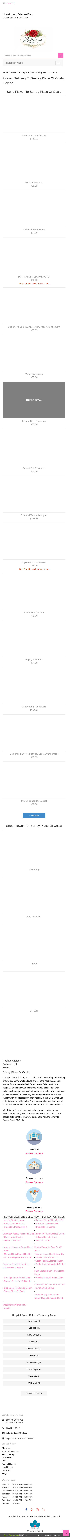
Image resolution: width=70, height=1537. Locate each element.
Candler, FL (34, 1328)
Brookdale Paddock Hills (15, 1227)
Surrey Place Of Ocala (46, 72)
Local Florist (7, 1467)
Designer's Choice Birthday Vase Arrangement (34, 753)
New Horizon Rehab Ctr (46, 1257)
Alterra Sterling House (14, 1220)
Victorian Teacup (34, 373)
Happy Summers (34, 659)
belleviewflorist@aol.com (17, 1433)
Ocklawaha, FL (34, 1349)
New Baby (34, 869)
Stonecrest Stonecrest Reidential (49, 1284)
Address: (7, 1064)
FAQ (4, 1461)
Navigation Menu (14, 62)
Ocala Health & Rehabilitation (49, 1261)
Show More (34, 816)
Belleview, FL (34, 1321)
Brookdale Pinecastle (45, 1227)
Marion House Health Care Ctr (49, 1254)
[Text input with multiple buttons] (30, 55)
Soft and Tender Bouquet (34, 515)
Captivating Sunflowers (34, 706)
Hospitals (6, 1470)
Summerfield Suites (44, 1288)
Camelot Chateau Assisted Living (18, 1234)
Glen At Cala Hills (12, 1240)
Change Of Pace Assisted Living (49, 1234)
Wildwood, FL (34, 1383)
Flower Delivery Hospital (22, 72)
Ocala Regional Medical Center (50, 1264)
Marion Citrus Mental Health (17, 1254)
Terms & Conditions (10, 1451)
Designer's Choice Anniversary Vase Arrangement (34, 326)
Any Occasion (34, 916)
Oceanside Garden (34, 612)
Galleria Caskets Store (46, 1237)
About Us (6, 1448)
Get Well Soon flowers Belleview (36, 1084)
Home (6, 72)
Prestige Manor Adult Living (17, 1278)
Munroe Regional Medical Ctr (17, 1257)
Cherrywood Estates (13, 1237)
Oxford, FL (34, 1355)
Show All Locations (34, 1393)
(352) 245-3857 (20, 18)
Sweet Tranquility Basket (34, 800)
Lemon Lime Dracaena (34, 420)
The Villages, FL (34, 1369)
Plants (34, 963)
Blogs (4, 1473)
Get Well (34, 1010)
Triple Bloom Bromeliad (34, 562)
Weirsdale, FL (34, 1376)
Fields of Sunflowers (34, 229)
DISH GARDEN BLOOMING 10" (34, 276)
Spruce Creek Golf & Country (17, 1281)
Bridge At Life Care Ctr (14, 1223)
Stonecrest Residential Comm (18, 1288)
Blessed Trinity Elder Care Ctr (49, 1220)
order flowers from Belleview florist (19, 1101)
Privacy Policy (8, 1454)
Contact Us (7, 1457)
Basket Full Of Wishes (34, 468)
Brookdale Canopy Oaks (46, 1223)
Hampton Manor (43, 1240)
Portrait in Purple (34, 182)
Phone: (6, 1067)
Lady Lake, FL (34, 1335)
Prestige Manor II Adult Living (49, 1278)
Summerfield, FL (34, 1362)
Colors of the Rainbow (34, 135)
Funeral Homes (9, 1464)
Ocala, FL (34, 1342)
